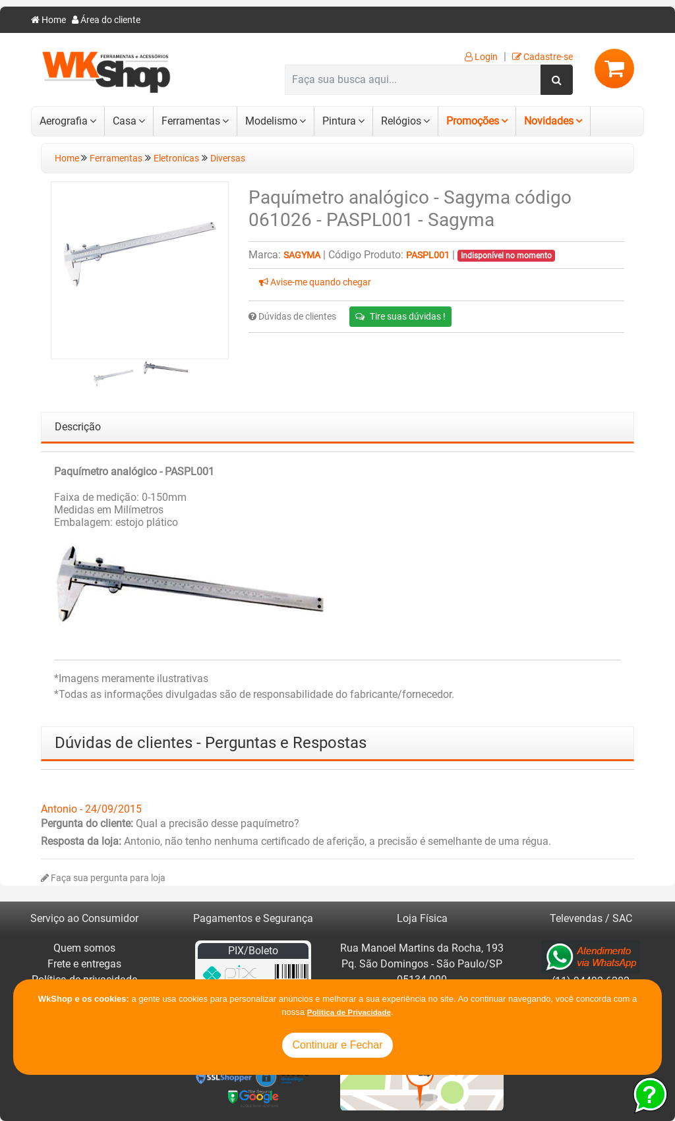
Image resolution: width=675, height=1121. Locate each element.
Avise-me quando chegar (315, 282)
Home (48, 20)
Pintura (339, 121)
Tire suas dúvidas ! (400, 316)
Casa (124, 121)
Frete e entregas (84, 964)
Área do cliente (106, 20)
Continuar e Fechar (338, 1044)
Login (481, 57)
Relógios (401, 121)
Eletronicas (176, 158)
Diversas (227, 158)
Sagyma (301, 255)
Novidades (548, 121)
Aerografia (64, 121)
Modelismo (271, 121)
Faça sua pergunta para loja (103, 878)
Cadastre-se (542, 57)
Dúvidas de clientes (292, 316)
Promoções (472, 121)
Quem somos (84, 948)
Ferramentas (190, 121)
